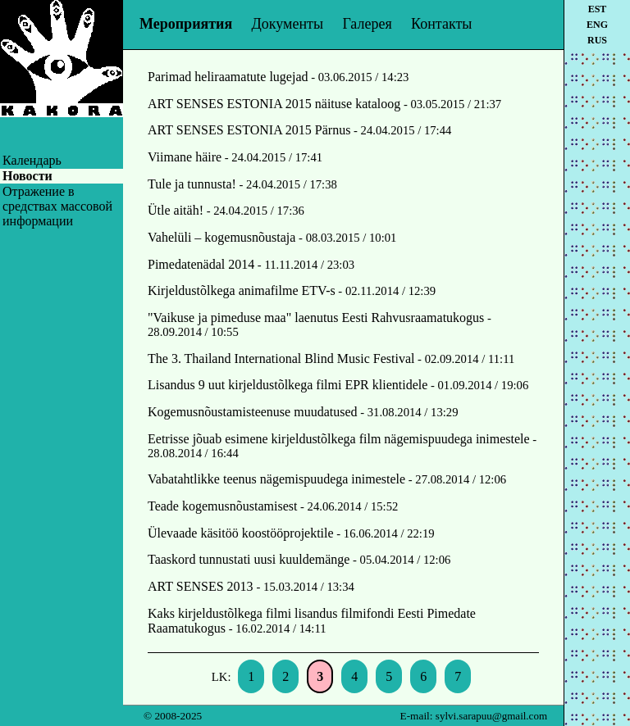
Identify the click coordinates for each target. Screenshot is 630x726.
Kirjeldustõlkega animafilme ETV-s (242, 290)
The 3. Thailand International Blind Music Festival (281, 358)
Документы (288, 24)
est (597, 9)
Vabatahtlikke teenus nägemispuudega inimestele (276, 479)
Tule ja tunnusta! (192, 184)
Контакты (441, 24)
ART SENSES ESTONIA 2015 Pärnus (249, 130)
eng (597, 24)
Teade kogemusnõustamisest (222, 506)
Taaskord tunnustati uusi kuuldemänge (248, 559)
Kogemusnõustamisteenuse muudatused (253, 412)
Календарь (32, 160)
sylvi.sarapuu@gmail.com (491, 716)
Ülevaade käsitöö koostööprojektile (241, 533)
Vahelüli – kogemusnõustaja (221, 237)
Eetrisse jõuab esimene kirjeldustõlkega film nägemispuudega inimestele (339, 439)
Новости (27, 176)
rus (597, 40)
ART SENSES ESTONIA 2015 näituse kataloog (274, 104)
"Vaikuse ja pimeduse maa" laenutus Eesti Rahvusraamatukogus (316, 317)
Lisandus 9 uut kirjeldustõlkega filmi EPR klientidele (287, 385)
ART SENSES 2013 (202, 586)
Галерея (366, 24)
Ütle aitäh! (175, 210)
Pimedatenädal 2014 (201, 264)
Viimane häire (184, 157)
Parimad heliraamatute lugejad (228, 77)
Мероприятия (185, 24)
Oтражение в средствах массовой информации (57, 206)
